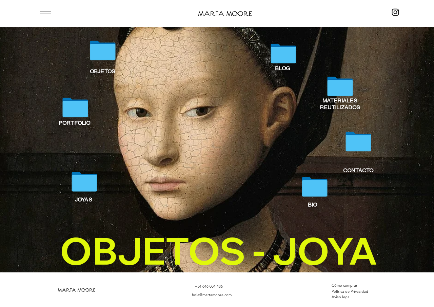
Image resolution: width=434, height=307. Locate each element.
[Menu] (44, 13)
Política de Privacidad (350, 291)
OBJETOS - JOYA (218, 250)
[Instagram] (395, 12)
